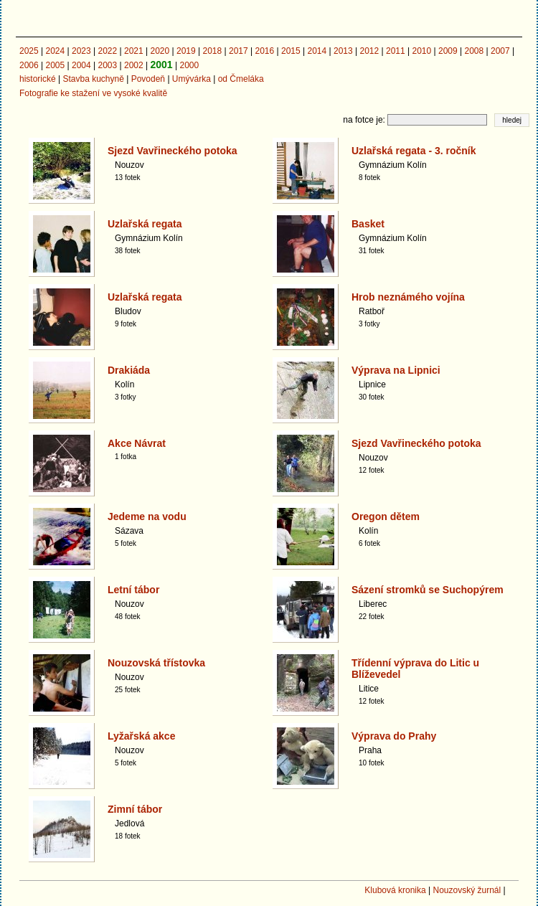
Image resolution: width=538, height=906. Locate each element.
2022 (108, 51)
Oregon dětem (385, 516)
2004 (81, 65)
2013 (343, 51)
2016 (265, 51)
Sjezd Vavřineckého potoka (172, 150)
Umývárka (191, 79)
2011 (395, 51)
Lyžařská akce (141, 736)
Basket (367, 224)
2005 (55, 65)
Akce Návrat (137, 443)
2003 (108, 65)
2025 (29, 51)
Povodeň (148, 79)
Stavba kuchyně (92, 79)
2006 (29, 65)
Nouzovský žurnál (467, 890)
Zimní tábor (135, 809)
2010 (422, 51)
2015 (291, 51)
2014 (317, 51)
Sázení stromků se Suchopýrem (427, 589)
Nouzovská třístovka (156, 663)
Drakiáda (129, 370)
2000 (189, 65)
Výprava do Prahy (393, 736)
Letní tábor (133, 589)
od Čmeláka (241, 79)
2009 (448, 51)
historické (37, 79)
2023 (81, 51)
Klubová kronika (394, 890)
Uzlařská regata (145, 224)
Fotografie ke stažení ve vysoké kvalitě (93, 93)
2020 (160, 51)
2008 (474, 51)
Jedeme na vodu (147, 516)
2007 (500, 51)
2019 (186, 51)
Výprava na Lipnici (395, 370)
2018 (212, 51)
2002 (133, 65)
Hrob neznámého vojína (408, 297)
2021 (133, 51)
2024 (55, 51)
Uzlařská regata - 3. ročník (413, 150)
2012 (369, 51)
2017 (238, 51)
